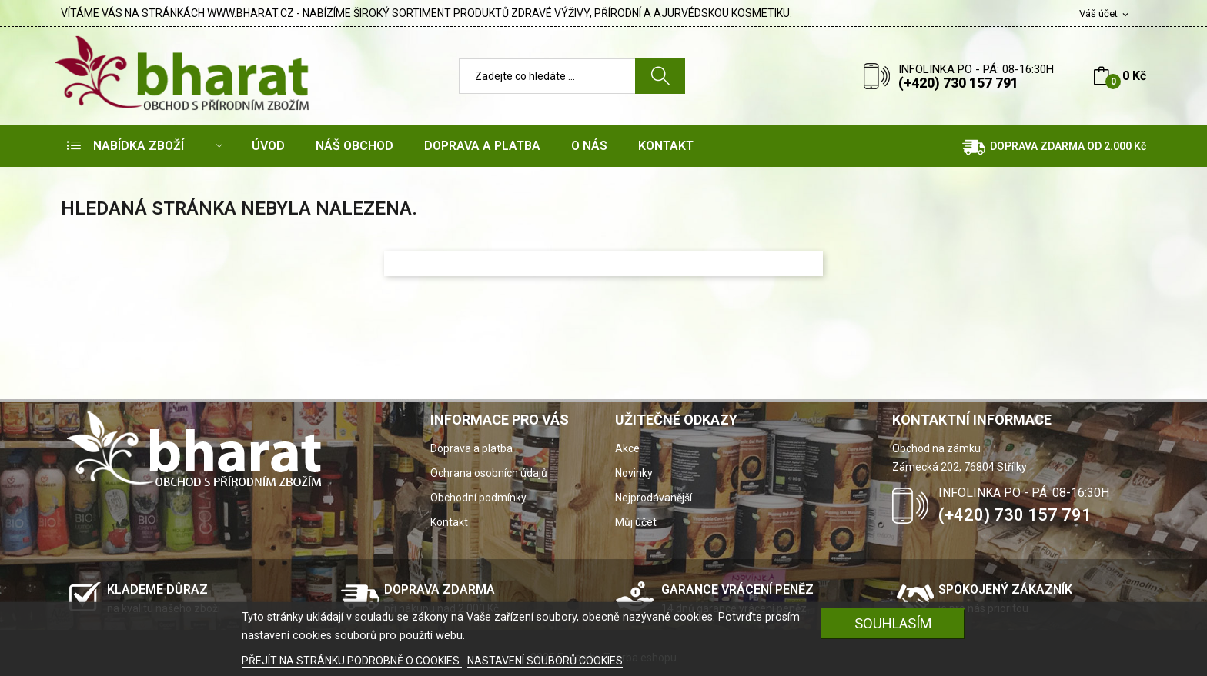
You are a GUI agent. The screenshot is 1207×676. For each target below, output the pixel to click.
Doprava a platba (471, 448)
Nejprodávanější (653, 497)
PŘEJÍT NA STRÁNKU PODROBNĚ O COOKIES (352, 660)
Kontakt (449, 522)
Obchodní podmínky (478, 497)
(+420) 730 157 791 (958, 83)
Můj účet (636, 522)
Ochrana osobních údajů (488, 473)
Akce (627, 448)
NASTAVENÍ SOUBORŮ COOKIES (545, 660)
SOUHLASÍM (893, 623)
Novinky (634, 473)
